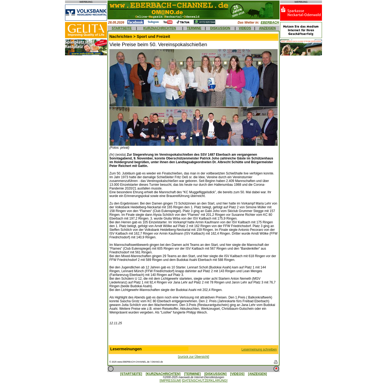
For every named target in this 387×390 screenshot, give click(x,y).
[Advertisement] (193, 336)
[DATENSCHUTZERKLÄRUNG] (204, 380)
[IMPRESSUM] (170, 380)
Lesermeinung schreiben (259, 349)
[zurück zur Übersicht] (193, 357)
